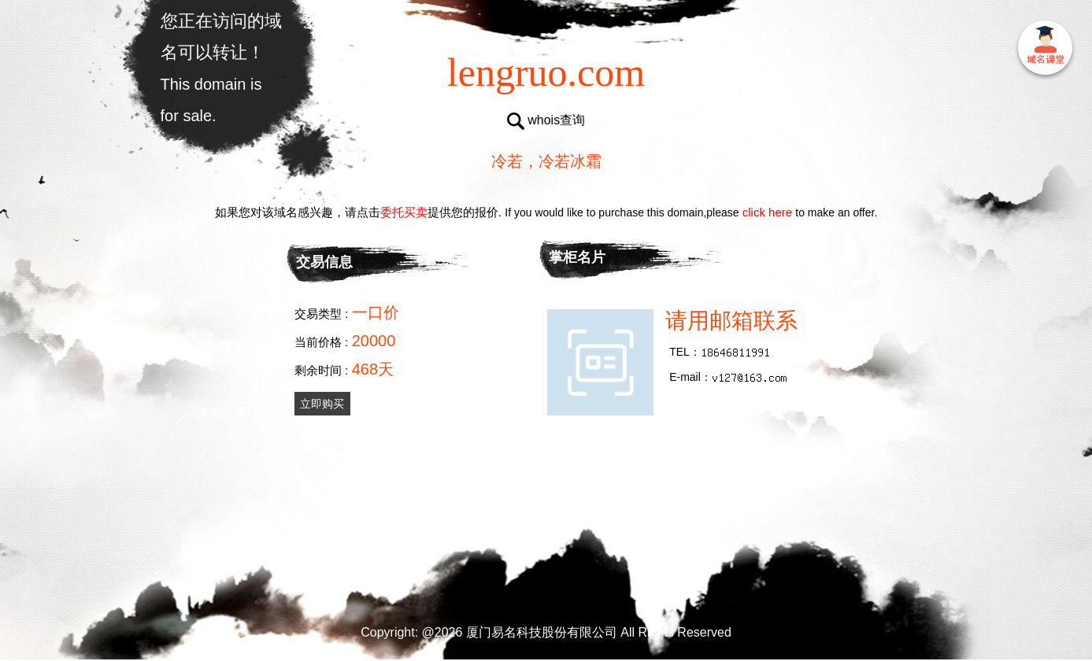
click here (767, 212)
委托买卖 (404, 212)
